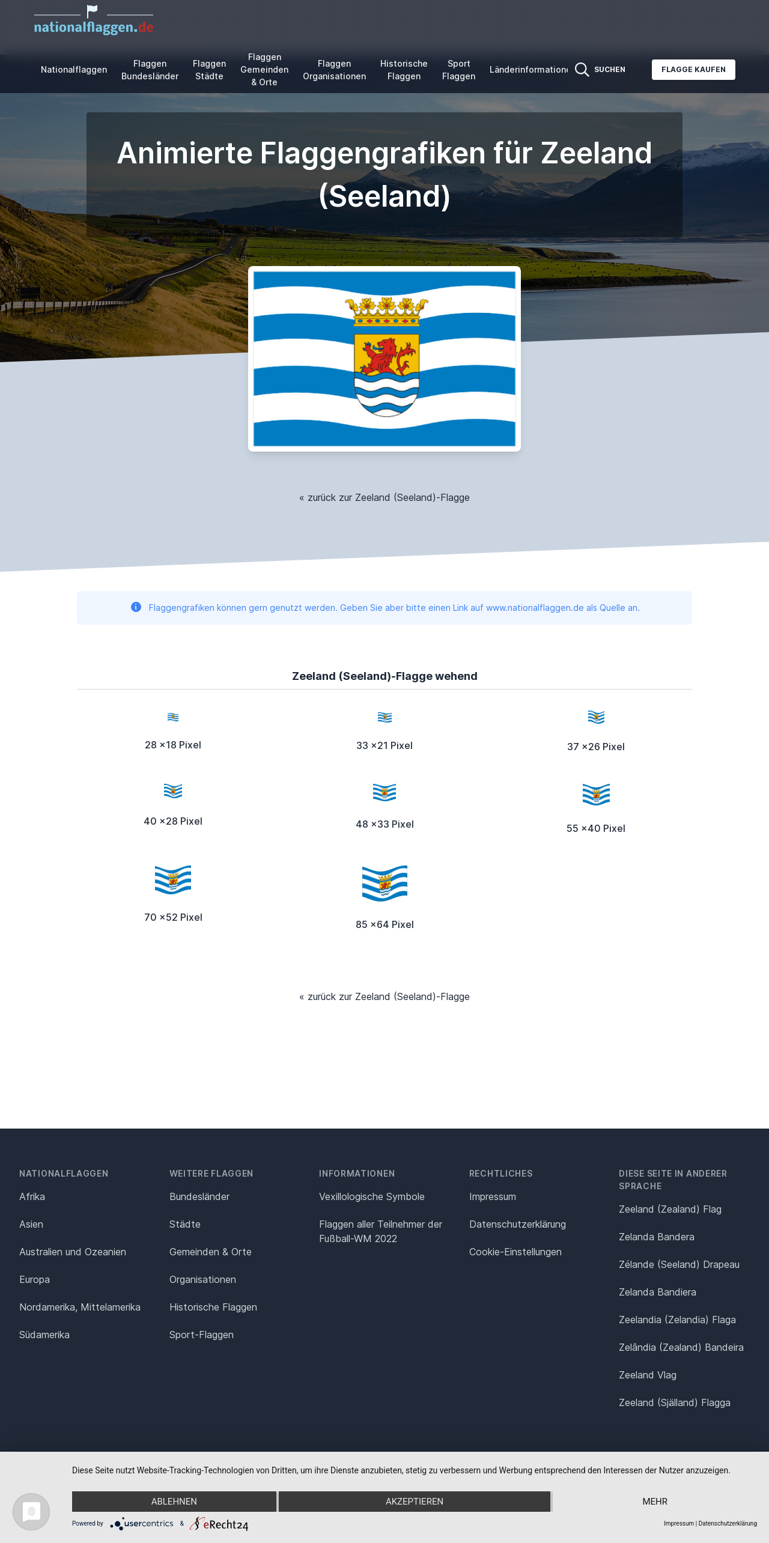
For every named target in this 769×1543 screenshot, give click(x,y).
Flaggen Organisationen (334, 69)
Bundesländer (199, 1196)
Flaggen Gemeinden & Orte (264, 69)
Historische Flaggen (404, 69)
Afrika (32, 1196)
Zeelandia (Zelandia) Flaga (677, 1320)
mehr (654, 1501)
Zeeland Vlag (647, 1375)
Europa (34, 1279)
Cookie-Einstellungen (515, 1252)
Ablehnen (174, 1501)
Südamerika (44, 1335)
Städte (185, 1224)
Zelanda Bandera (657, 1237)
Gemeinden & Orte (210, 1252)
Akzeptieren (414, 1501)
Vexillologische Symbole (372, 1196)
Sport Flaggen (458, 69)
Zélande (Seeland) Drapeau (679, 1264)
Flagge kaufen (693, 69)
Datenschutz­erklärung (517, 1224)
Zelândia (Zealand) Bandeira (681, 1347)
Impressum (492, 1196)
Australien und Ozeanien (72, 1252)
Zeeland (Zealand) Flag (670, 1209)
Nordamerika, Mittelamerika (80, 1307)
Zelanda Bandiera (657, 1292)
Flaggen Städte (209, 69)
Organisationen (202, 1279)
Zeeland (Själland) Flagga (675, 1402)
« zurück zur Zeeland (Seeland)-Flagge (384, 497)
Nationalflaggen (74, 69)
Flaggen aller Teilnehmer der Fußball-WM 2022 (380, 1231)
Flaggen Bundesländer (149, 69)
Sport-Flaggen (201, 1335)
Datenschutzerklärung (728, 1523)
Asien (31, 1224)
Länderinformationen (533, 69)
